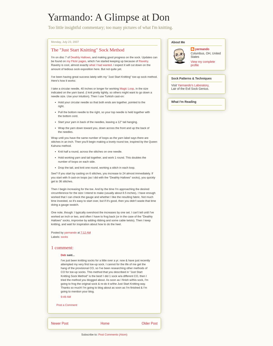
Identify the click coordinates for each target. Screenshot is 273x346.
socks (64, 236)
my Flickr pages (76, 61)
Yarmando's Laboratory (193, 85)
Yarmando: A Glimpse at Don (109, 17)
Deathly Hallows (81, 57)
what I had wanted (100, 65)
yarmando (202, 49)
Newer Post (59, 323)
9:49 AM (66, 296)
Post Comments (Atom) (112, 334)
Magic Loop (127, 88)
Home (105, 323)
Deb (63, 255)
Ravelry (143, 61)
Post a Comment (66, 305)
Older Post (150, 323)
